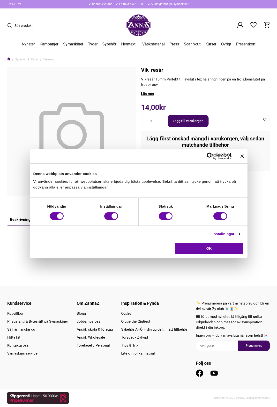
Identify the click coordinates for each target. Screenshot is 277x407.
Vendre (265, 398)
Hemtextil (129, 44)
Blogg (81, 313)
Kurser (210, 44)
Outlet (126, 313)
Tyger (92, 44)
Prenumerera (254, 345)
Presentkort (245, 44)
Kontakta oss (18, 345)
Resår (34, 59)
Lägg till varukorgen (188, 121)
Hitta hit (13, 337)
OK (209, 248)
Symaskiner (73, 44)
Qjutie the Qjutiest (135, 321)
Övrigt (226, 44)
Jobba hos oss (89, 321)
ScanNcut (192, 44)
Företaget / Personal (93, 345)
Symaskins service (22, 353)
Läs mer (147, 94)
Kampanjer (49, 44)
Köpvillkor (15, 313)
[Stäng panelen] (242, 156)
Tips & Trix (14, 4)
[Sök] (11, 25)
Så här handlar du (21, 329)
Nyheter (28, 44)
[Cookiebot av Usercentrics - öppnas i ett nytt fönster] (210, 156)
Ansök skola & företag (95, 329)
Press (174, 44)
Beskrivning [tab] (20, 219)
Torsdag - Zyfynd (134, 337)
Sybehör (109, 44)
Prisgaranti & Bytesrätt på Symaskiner (37, 321)
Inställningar (223, 234)
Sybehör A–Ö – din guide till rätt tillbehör (154, 329)
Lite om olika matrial (138, 353)
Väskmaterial (153, 44)
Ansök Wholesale (91, 337)
